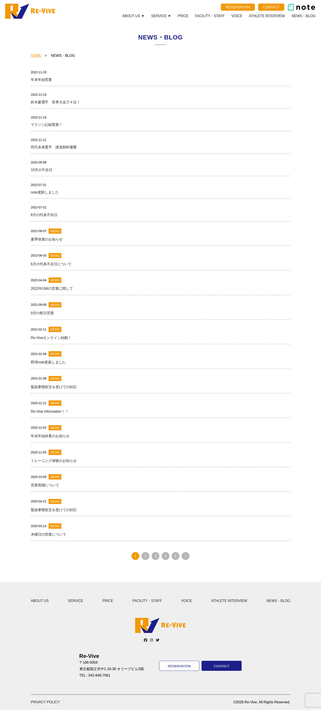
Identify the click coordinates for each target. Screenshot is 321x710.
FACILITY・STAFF (210, 16)
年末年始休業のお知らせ (50, 436)
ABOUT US (40, 601)
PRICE (183, 16)
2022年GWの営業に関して (52, 288)
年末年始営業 (41, 80)
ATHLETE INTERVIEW (267, 16)
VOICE (236, 16)
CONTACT (271, 7)
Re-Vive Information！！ (50, 411)
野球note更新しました (48, 362)
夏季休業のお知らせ (47, 239)
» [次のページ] (186, 556)
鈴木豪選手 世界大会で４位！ (55, 102)
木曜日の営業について (48, 534)
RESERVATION (238, 7)
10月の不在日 (41, 170)
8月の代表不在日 (44, 215)
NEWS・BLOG (303, 16)
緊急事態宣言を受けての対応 (54, 387)
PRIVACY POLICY (45, 702)
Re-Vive (31, 11)
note (301, 7)
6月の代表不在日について (51, 264)
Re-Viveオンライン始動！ (51, 338)
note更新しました (45, 192)
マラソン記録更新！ (47, 124)
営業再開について (45, 485)
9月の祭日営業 (42, 313)
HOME (36, 55)
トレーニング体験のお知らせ (54, 461)
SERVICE (75, 601)
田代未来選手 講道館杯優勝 (54, 147)
